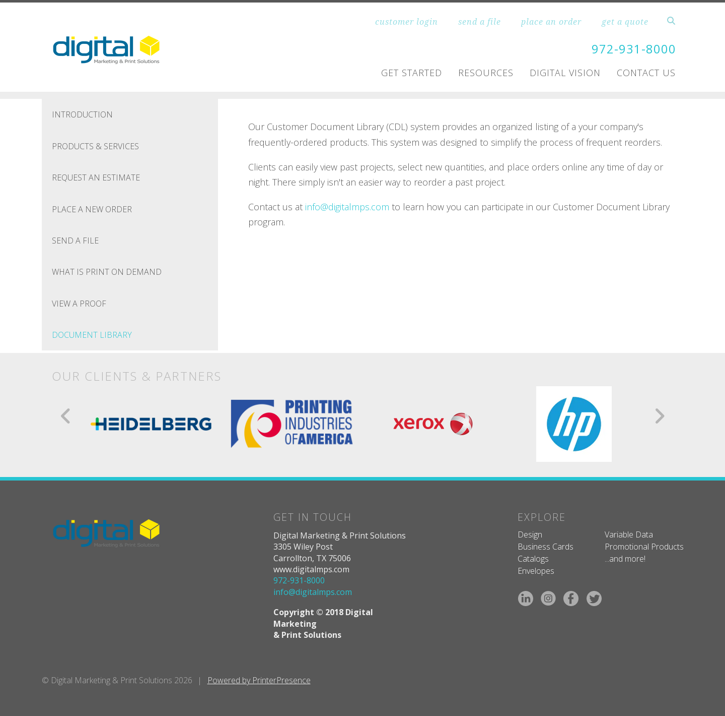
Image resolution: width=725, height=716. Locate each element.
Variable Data (629, 534)
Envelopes (536, 570)
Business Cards (545, 546)
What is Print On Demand (107, 271)
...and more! (625, 558)
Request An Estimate (96, 177)
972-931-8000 (634, 48)
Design (530, 534)
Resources (486, 73)
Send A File (75, 240)
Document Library (92, 334)
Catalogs (533, 558)
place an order (551, 21)
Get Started (411, 73)
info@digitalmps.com (347, 206)
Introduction (82, 114)
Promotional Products (644, 546)
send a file (479, 21)
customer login (406, 21)
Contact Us (646, 73)
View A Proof (79, 303)
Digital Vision (565, 73)
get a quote (625, 21)
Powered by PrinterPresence (259, 680)
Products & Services (95, 145)
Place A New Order (92, 208)
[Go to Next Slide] (659, 415)
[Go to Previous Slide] (66, 415)
